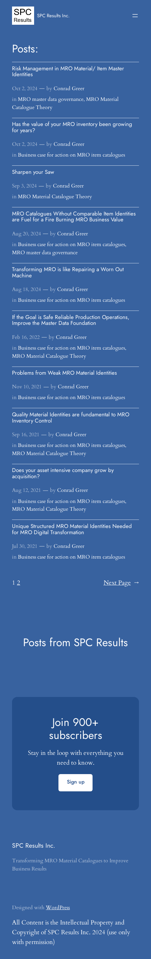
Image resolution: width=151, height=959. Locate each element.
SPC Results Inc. (53, 15)
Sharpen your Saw (33, 172)
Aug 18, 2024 (26, 289)
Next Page (121, 583)
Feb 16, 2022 (26, 337)
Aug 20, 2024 (26, 233)
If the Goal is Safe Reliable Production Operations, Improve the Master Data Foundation (70, 320)
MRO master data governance (50, 99)
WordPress (58, 907)
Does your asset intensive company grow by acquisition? (63, 473)
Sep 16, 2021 (25, 434)
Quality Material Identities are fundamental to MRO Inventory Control (70, 417)
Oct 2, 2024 (24, 88)
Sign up (75, 781)
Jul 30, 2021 (24, 546)
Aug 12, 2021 (26, 490)
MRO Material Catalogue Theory (55, 196)
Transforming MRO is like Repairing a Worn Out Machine (68, 272)
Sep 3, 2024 (24, 185)
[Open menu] (135, 16)
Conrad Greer (69, 88)
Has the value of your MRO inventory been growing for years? (72, 127)
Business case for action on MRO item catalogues (71, 155)
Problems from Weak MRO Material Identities (64, 373)
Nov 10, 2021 (27, 386)
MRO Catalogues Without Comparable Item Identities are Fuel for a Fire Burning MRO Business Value (74, 217)
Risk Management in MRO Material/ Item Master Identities (68, 71)
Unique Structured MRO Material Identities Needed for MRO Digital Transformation (72, 529)
